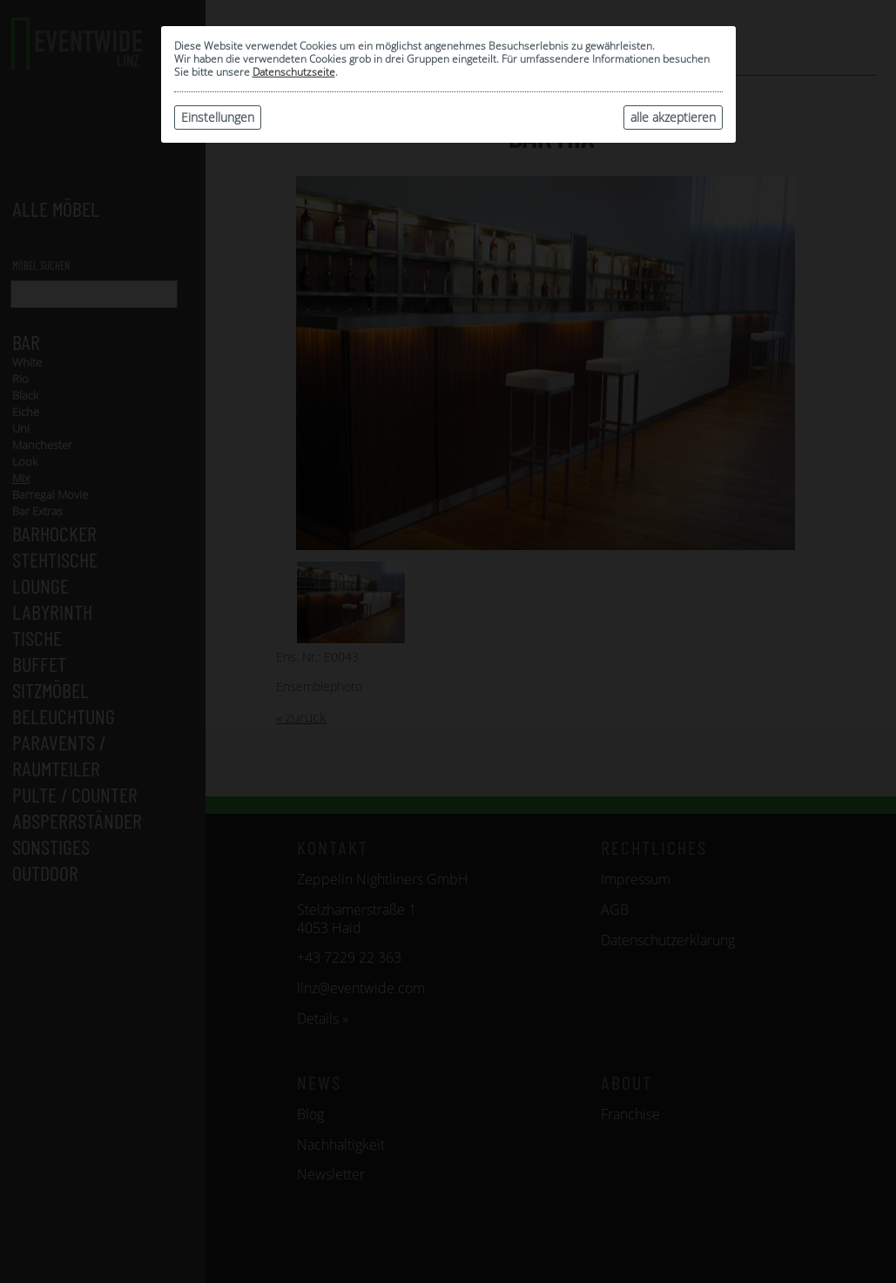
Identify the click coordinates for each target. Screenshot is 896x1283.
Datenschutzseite (294, 71)
